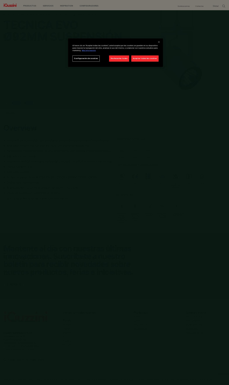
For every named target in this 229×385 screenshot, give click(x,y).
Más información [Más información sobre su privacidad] (89, 50)
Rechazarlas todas (119, 58)
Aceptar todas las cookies (145, 58)
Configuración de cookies (86, 58)
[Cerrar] (159, 42)
